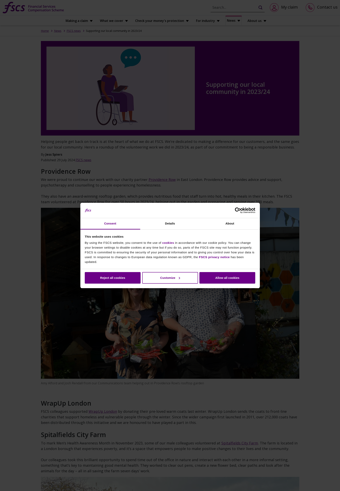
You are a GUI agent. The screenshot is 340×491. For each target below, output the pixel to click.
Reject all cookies (112, 277)
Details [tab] (170, 223)
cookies (168, 242)
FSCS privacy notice (214, 257)
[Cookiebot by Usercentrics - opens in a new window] (237, 210)
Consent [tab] (110, 223)
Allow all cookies (227, 277)
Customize (170, 277)
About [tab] (230, 223)
